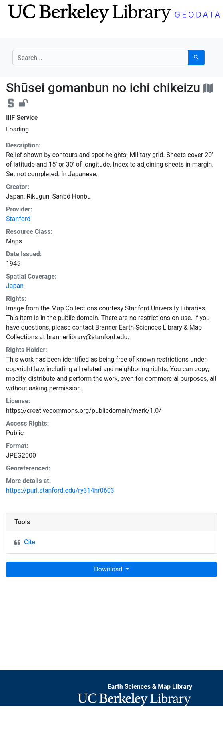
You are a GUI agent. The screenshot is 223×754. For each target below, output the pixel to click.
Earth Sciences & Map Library (150, 686)
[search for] (100, 57)
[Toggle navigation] (17, 31)
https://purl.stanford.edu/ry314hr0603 (60, 490)
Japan (15, 286)
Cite (29, 542)
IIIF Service (22, 117)
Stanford (18, 219)
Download (109, 569)
